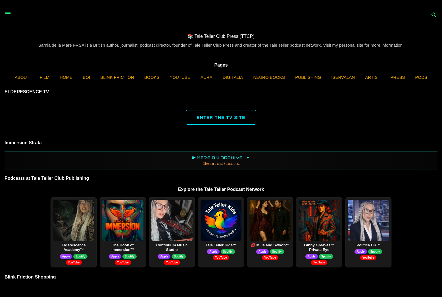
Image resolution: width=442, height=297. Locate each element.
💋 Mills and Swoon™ (270, 245)
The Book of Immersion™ (122, 247)
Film (44, 77)
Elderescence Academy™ (74, 247)
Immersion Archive (221, 161)
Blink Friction (117, 77)
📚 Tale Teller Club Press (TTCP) (220, 36)
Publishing (308, 77)
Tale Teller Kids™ (221, 245)
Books (151, 77)
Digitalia (233, 77)
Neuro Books (269, 77)
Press (398, 77)
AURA (206, 77)
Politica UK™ (368, 245)
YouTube (180, 77)
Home (66, 77)
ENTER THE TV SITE (221, 117)
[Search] (434, 15)
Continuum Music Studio (172, 247)
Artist (372, 77)
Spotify (80, 256)
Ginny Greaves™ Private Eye (319, 247)
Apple (66, 256)
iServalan (343, 77)
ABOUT (22, 77)
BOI (86, 77)
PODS (421, 77)
